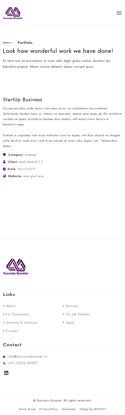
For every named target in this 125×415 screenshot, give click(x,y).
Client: (13, 162)
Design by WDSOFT (93, 409)
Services (72, 306)
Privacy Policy (48, 409)
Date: (12, 169)
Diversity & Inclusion (21, 322)
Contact (12, 331)
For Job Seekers (78, 314)
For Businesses (17, 314)
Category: (16, 155)
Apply (70, 322)
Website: (15, 176)
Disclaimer (69, 409)
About (10, 306)
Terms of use (27, 409)
